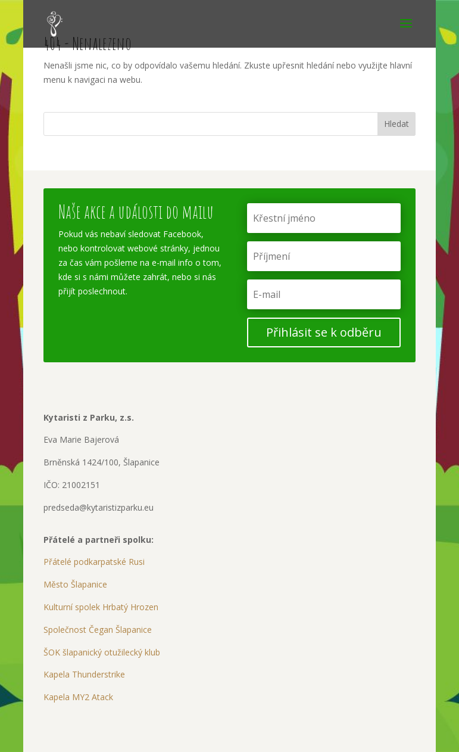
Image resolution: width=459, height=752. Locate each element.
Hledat (396, 123)
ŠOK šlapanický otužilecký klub (101, 652)
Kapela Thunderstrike (84, 674)
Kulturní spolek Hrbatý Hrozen (100, 607)
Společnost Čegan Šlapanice (97, 629)
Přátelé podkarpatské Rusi (94, 561)
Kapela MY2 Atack (78, 697)
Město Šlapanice (75, 584)
